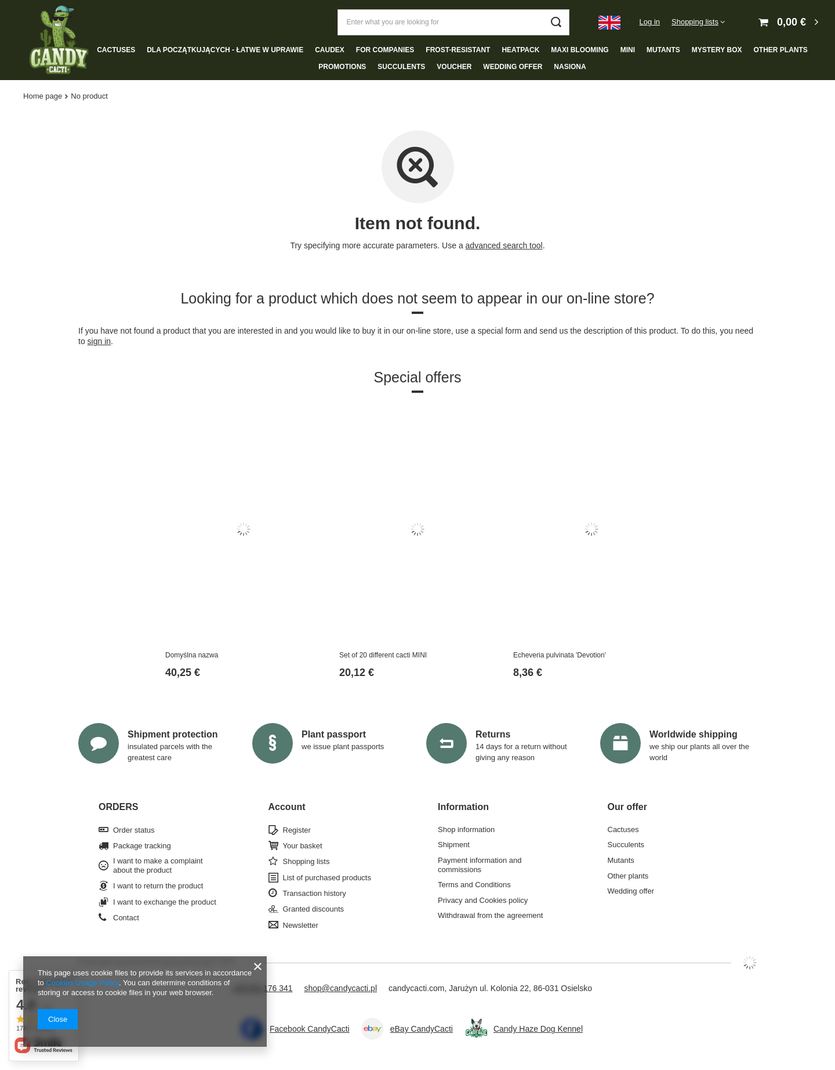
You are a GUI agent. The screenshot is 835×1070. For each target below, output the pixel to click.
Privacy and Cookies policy (483, 900)
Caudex (329, 50)
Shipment (454, 844)
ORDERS (118, 807)
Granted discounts (313, 909)
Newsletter (300, 925)
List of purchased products (327, 877)
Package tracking (142, 845)
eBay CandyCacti (421, 1028)
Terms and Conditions (474, 884)
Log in (650, 21)
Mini (627, 50)
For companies (385, 50)
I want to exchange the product (164, 902)
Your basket (302, 845)
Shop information (466, 829)
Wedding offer (512, 67)
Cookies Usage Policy (82, 982)
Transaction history (314, 893)
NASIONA (570, 67)
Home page (42, 96)
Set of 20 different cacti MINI (383, 655)
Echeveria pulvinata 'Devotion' (559, 655)
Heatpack (520, 50)
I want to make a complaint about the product (158, 865)
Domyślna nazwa (191, 655)
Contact (126, 917)
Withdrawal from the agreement (490, 915)
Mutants (663, 50)
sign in (99, 341)
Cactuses (116, 50)
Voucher (454, 67)
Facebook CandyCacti (310, 1028)
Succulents (401, 67)
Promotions (342, 67)
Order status (134, 830)
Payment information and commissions (480, 865)
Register (297, 830)
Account (287, 807)
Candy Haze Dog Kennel (538, 1028)
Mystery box (717, 50)
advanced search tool (504, 245)
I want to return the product (158, 885)
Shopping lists (694, 21)
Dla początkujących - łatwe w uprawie (225, 50)
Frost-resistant (458, 50)
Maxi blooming (579, 50)
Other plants (780, 50)
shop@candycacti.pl (340, 988)
